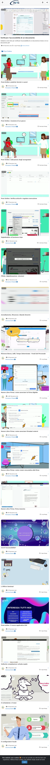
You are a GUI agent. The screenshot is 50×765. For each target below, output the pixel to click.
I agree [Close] (24, 762)
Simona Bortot (25, 45)
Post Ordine (7, 51)
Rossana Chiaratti (11, 88)
